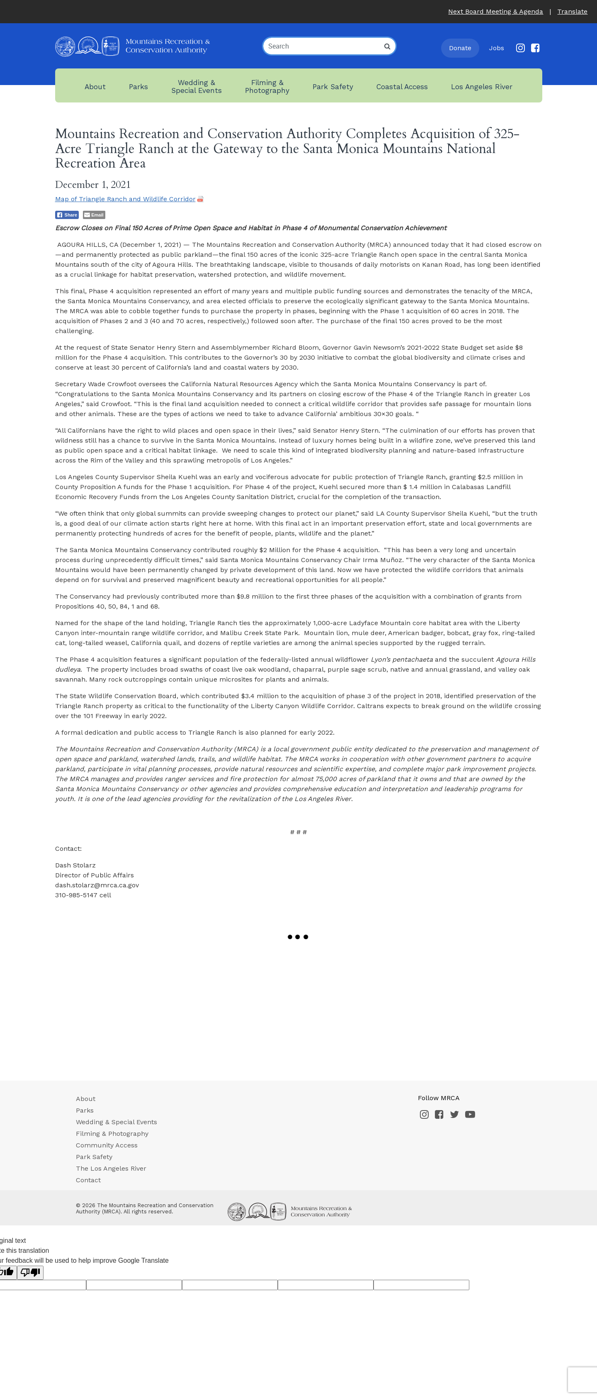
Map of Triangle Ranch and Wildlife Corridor (125, 199)
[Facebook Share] (67, 215)
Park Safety (94, 1157)
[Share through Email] (94, 215)
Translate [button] (572, 11)
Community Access (107, 1145)
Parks (85, 1110)
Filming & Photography (112, 1133)
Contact (88, 1180)
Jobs (496, 48)
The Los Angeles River (111, 1168)
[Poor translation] (30, 1273)
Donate (460, 48)
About (85, 1099)
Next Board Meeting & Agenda (495, 11)
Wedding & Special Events (116, 1122)
